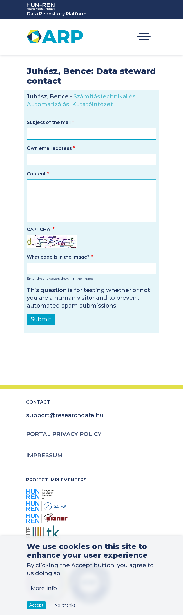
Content (36, 174)
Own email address (49, 148)
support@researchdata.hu (65, 415)
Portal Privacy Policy (63, 434)
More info (43, 594)
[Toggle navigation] (143, 37)
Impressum (44, 455)
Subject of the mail (49, 122)
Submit (41, 319)
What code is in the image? (58, 257)
